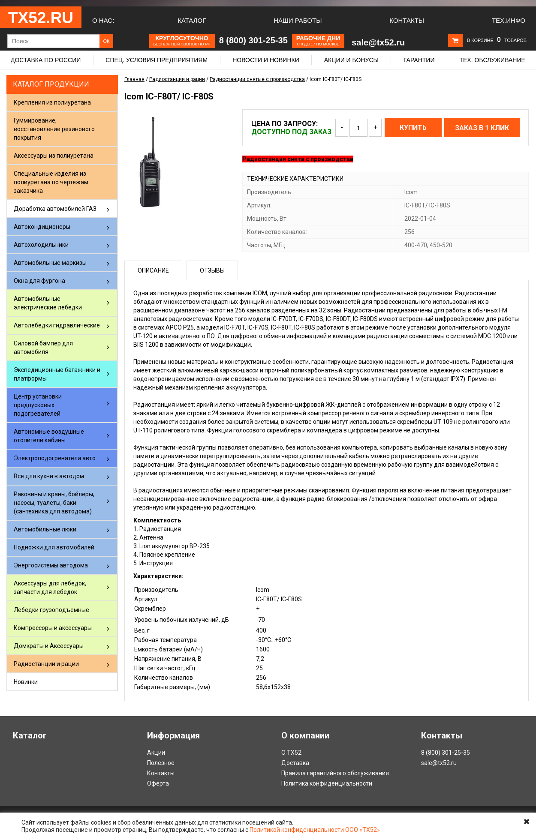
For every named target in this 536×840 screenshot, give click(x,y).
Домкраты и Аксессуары (49, 645)
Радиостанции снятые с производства (257, 79)
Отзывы (212, 270)
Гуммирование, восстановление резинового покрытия (54, 129)
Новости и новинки (265, 60)
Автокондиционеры (42, 226)
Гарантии (419, 60)
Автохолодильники (41, 244)
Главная (134, 79)
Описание (153, 270)
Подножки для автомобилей (54, 547)
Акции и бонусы (351, 60)
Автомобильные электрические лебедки (48, 303)
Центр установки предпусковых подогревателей (38, 405)
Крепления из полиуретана (52, 102)
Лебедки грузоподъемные (51, 609)
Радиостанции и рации (46, 663)
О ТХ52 (291, 752)
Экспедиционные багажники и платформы (57, 374)
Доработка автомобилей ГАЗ (55, 208)
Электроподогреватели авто (55, 458)
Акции (156, 752)
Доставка (295, 762)
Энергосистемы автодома (51, 565)
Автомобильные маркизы (50, 262)
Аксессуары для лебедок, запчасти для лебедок (50, 587)
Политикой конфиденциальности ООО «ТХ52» (315, 829)
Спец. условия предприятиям (156, 60)
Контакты (406, 20)
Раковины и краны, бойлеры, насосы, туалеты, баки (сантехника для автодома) (54, 503)
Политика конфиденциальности (326, 783)
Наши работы (298, 20)
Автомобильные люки (45, 529)
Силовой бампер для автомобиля (43, 347)
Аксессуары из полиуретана (53, 155)
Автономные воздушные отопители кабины (49, 436)
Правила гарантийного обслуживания (335, 773)
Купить (413, 127)
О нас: (103, 20)
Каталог (192, 20)
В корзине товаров (497, 40)
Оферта (158, 783)
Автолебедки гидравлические (57, 325)
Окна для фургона (39, 280)
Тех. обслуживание (492, 60)
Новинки (26, 681)
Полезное (161, 762)
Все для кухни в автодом (49, 476)
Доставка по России (46, 60)
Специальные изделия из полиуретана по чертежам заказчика (51, 182)
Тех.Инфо (508, 20)
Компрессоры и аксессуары (53, 627)
